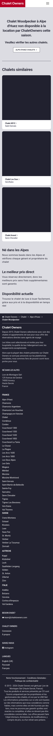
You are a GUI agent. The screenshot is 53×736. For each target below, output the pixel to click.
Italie (4, 585)
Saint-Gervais (8, 481)
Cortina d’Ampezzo (10, 601)
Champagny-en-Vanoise (12, 414)
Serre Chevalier (8, 495)
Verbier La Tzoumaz (11, 543)
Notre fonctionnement (16, 678)
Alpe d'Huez (7, 399)
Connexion (6, 631)
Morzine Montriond (10, 478)
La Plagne (6, 449)
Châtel (5, 417)
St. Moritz (6, 536)
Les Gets (6, 463)
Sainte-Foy (6, 488)
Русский (6, 665)
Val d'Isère (6, 506)
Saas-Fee (6, 532)
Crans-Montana (9, 518)
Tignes (5, 499)
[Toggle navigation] (47, 3)
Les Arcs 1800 (8, 456)
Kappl (4, 556)
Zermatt (5, 546)
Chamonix (6, 403)
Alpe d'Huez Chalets (26, 50)
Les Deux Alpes (9, 460)
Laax (4, 528)
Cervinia (5, 597)
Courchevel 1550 (9, 431)
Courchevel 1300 (9, 428)
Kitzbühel (6, 559)
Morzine (5, 474)
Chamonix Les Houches (12, 410)
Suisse (5, 513)
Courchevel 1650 (9, 435)
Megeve (5, 467)
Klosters (5, 525)
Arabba (5, 590)
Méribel (5, 471)
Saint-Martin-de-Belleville (13, 485)
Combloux (6, 421)
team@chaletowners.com (14, 617)
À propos (6, 634)
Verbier (5, 539)
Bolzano (5, 593)
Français (6, 668)
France (5, 395)
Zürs (4, 580)
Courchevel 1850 (9, 439)
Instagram (8, 648)
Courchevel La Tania (11, 442)
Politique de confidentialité (26, 681)
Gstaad (5, 521)
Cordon (5, 424)
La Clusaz (6, 446)
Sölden (5, 570)
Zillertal (5, 577)
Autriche (6, 551)
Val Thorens (7, 510)
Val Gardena (7, 604)
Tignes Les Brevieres (11, 502)
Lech (4, 563)
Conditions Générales (36, 678)
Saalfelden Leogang (11, 566)
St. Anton (6, 573)
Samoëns (6, 492)
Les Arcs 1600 (8, 453)
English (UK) (7, 661)
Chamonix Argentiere (11, 406)
